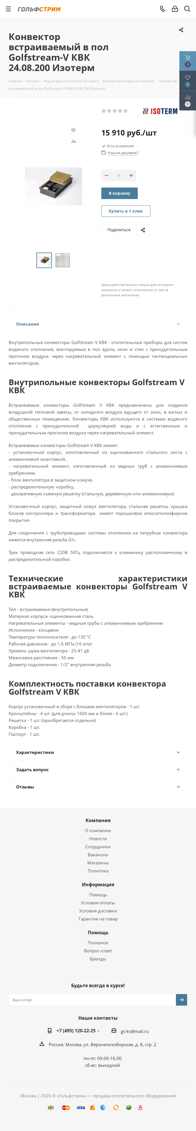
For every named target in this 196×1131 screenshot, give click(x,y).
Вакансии (98, 854)
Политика (98, 871)
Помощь (98, 894)
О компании (98, 830)
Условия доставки (98, 911)
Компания (98, 820)
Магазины (98, 863)
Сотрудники (98, 846)
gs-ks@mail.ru (135, 1031)
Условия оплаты (98, 902)
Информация (98, 884)
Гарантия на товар (98, 919)
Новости (98, 838)
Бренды (98, 959)
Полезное (98, 942)
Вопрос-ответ (98, 951)
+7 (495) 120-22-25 (76, 1030)
